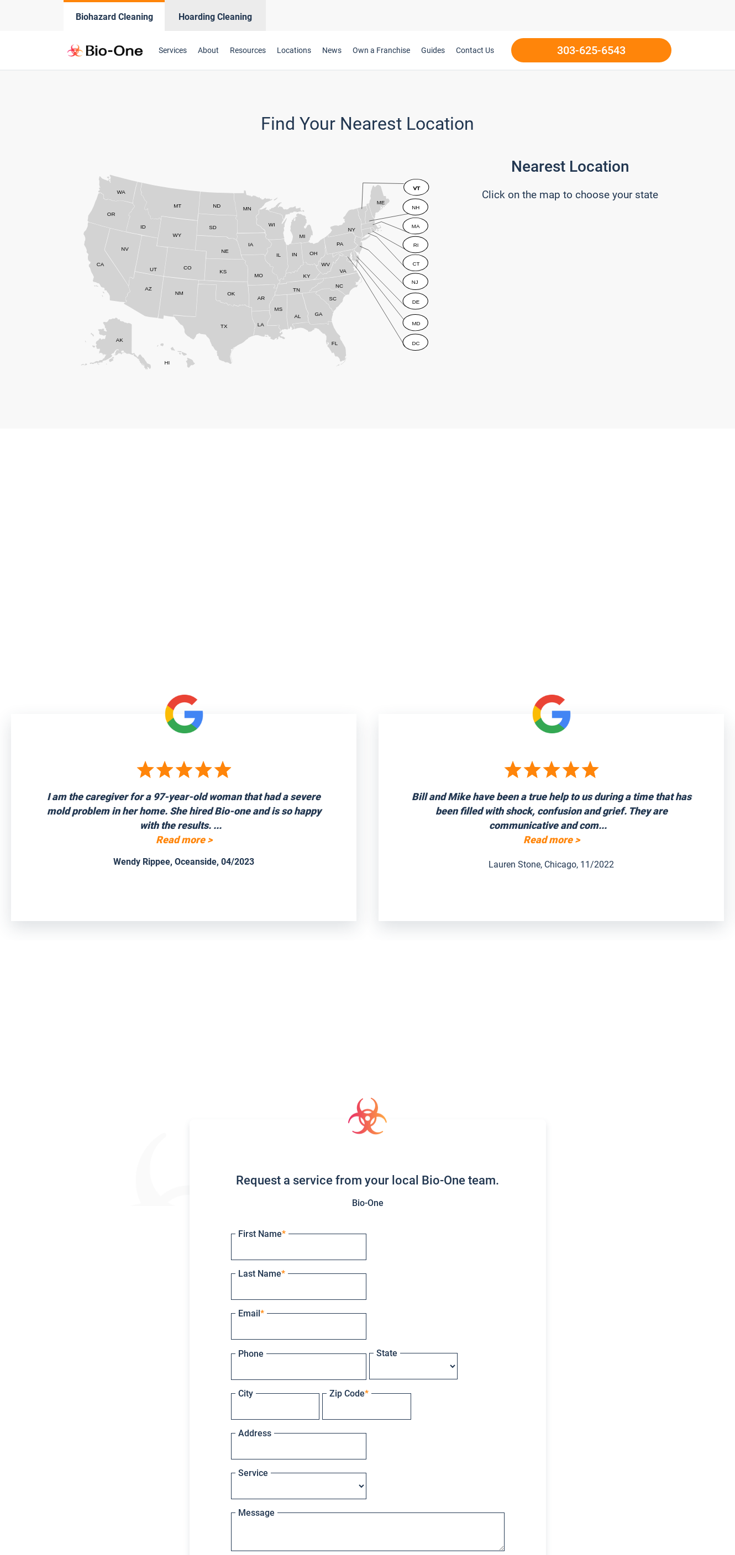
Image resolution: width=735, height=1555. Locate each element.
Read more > (184, 839)
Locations (294, 50)
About (208, 50)
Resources (248, 50)
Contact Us (475, 50)
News (332, 50)
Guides (433, 50)
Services (173, 50)
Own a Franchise (381, 50)
